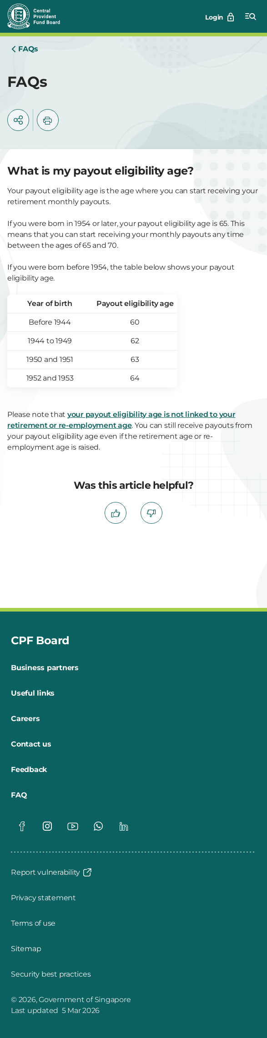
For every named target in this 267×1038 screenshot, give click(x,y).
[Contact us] (31, 744)
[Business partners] (45, 667)
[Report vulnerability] (52, 872)
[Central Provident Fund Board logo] (39, 16)
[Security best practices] (51, 974)
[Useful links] (33, 693)
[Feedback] (29, 769)
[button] (18, 120)
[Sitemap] (26, 948)
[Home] (24, 49)
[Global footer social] (22, 826)
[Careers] (25, 718)
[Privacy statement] (43, 898)
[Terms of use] (33, 923)
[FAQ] (19, 795)
